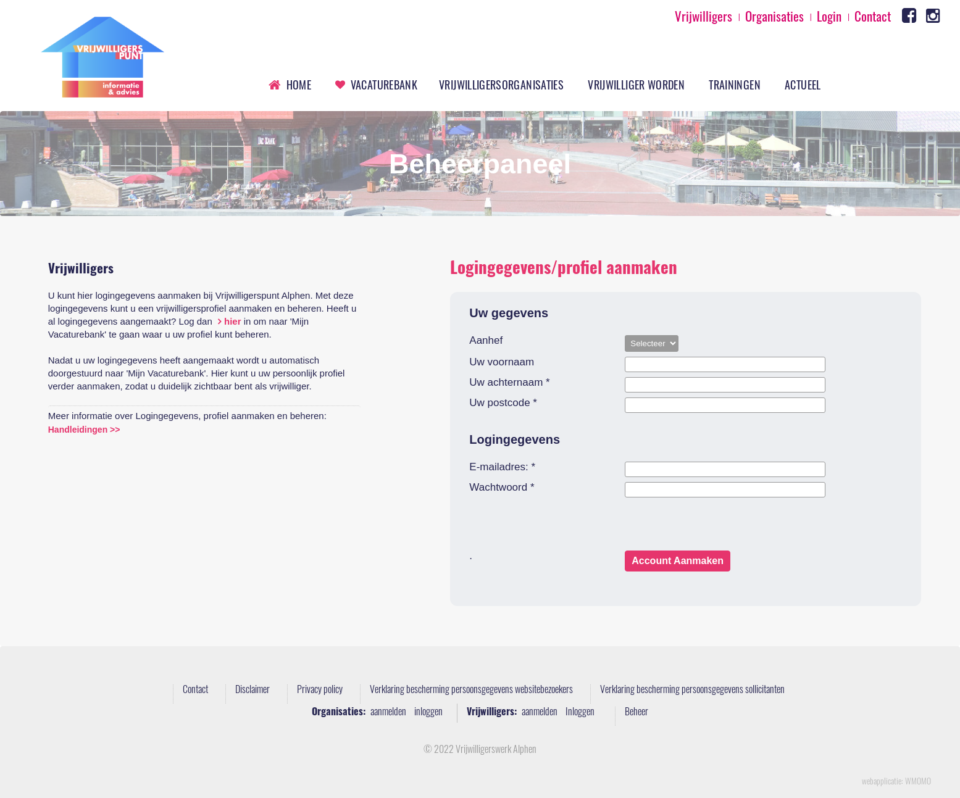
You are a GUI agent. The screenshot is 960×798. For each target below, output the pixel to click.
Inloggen (580, 713)
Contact (195, 691)
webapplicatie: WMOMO (896, 782)
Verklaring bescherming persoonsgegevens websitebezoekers (471, 691)
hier (232, 321)
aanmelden (388, 713)
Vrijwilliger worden (636, 85)
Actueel (803, 85)
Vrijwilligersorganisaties (501, 85)
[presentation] (563, 526)
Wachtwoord (501, 487)
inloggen (428, 713)
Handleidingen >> (84, 429)
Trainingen (735, 85)
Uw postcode (503, 403)
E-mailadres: (502, 467)
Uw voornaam (501, 362)
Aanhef (486, 340)
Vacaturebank (384, 85)
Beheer (636, 713)
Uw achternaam (509, 382)
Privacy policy (320, 691)
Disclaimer (252, 691)
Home (298, 85)
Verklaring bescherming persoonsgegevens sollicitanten (692, 691)
